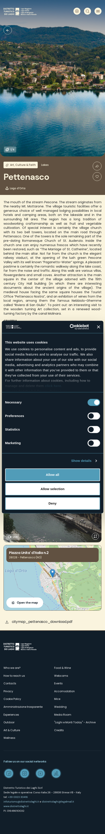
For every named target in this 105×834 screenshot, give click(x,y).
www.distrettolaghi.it (16, 806)
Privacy (8, 691)
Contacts (10, 683)
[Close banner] (98, 326)
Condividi (97, 166)
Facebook (9, 773)
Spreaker (56, 773)
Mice (57, 699)
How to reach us (14, 676)
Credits (59, 730)
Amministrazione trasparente (23, 707)
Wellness (9, 738)
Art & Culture (12, 730)
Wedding (60, 707)
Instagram (24, 773)
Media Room (62, 715)
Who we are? (12, 668)
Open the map (27, 602)
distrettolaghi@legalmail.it (58, 801)
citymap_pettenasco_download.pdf (42, 621)
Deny (52, 503)
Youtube (40, 773)
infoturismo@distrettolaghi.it (21, 801)
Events (58, 683)
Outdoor (9, 722)
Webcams (61, 676)
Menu (97, 11)
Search (87, 11)
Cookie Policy (12, 699)
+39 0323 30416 (18, 797)
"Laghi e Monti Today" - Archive (75, 722)
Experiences (11, 715)
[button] (52, 573)
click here (53, 386)
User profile (76, 11)
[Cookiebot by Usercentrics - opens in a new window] (69, 327)
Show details (81, 461)
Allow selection (52, 489)
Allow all (52, 475)
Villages (8, 30)
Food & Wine (62, 668)
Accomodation (64, 691)
